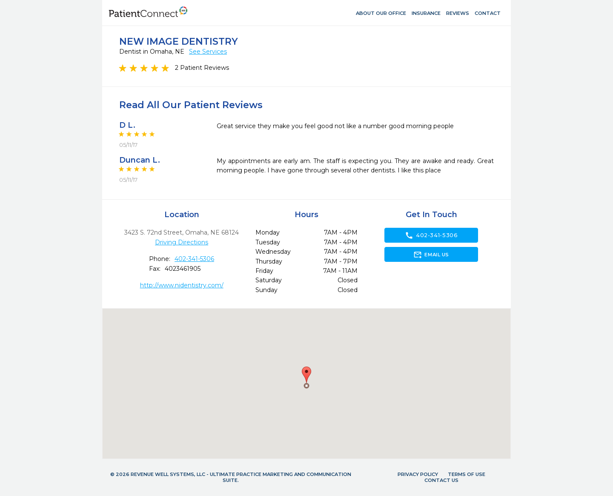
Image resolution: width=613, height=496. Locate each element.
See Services (208, 51)
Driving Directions (181, 242)
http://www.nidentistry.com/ (181, 285)
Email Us (431, 254)
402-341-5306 (194, 259)
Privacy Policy (418, 474)
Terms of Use (466, 474)
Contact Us (441, 480)
